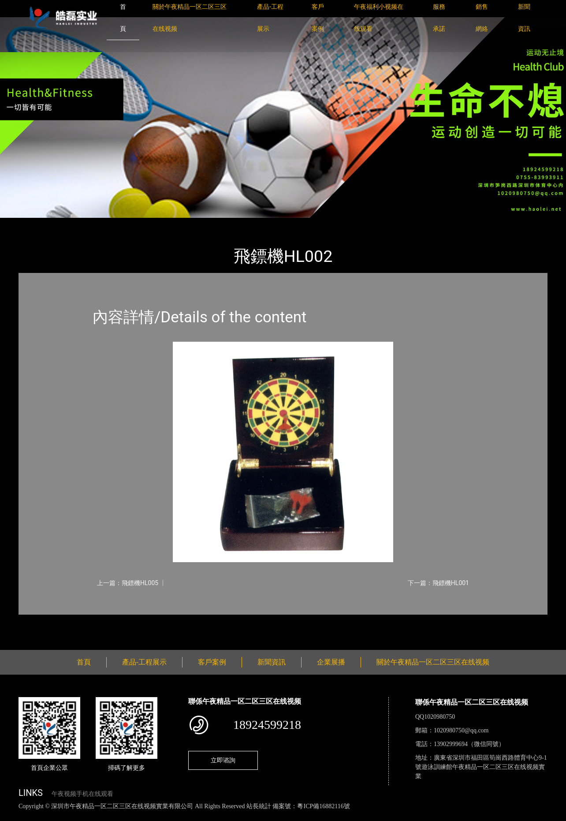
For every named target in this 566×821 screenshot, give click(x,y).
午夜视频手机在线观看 (82, 794)
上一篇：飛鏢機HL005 (127, 583)
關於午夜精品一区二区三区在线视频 (432, 662)
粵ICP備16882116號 (323, 806)
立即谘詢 (223, 760)
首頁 (34, 224)
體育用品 (115, 224)
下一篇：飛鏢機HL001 (438, 583)
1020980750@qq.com (461, 730)
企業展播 (331, 662)
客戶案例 (212, 662)
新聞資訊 (271, 662)
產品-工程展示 (71, 224)
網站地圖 (13, 816)
